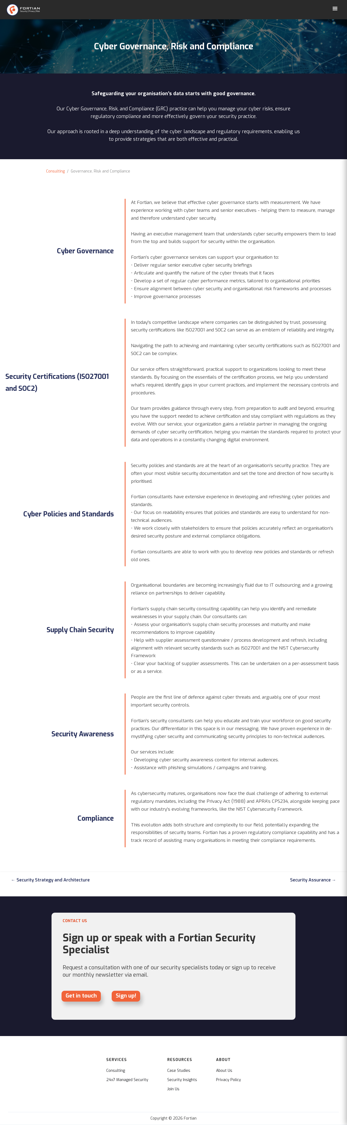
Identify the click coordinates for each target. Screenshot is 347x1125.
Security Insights (182, 1080)
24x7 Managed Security (127, 1080)
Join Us (173, 1089)
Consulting (55, 171)
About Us (224, 1071)
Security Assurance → (313, 880)
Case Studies (178, 1071)
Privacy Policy (228, 1080)
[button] (335, 8)
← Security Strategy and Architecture (50, 880)
